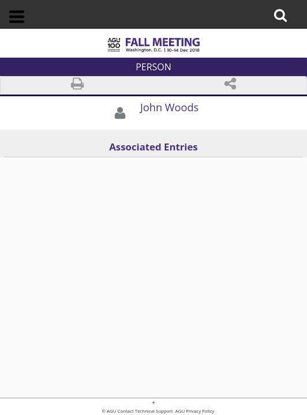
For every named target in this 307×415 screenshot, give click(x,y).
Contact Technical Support (145, 411)
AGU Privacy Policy (194, 411)
